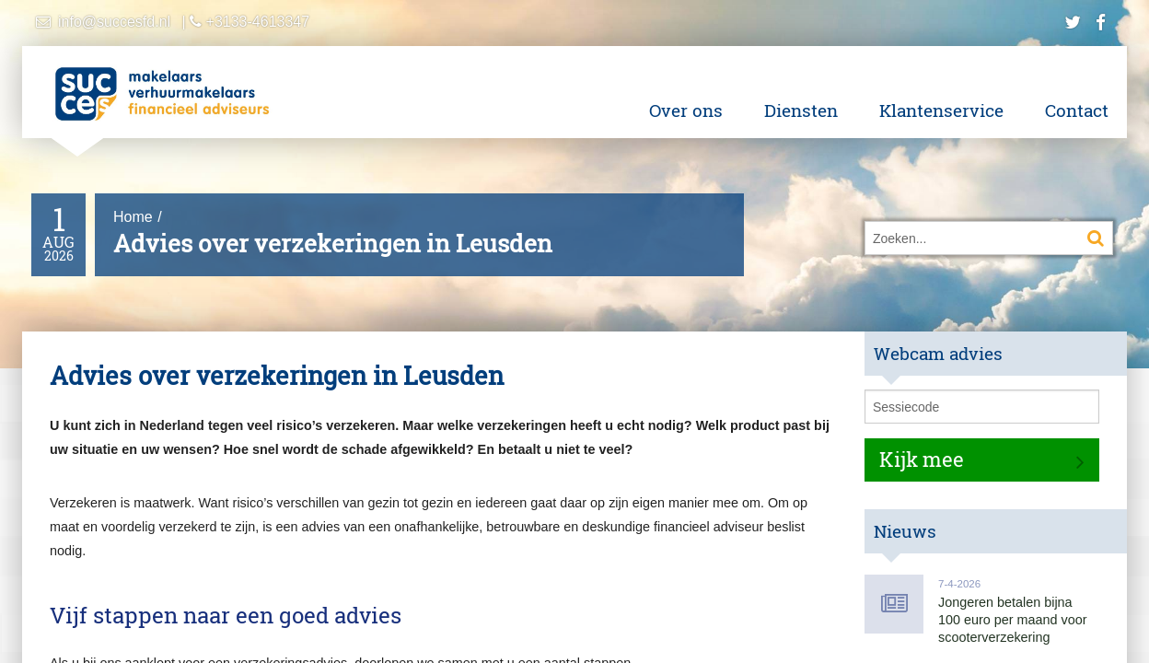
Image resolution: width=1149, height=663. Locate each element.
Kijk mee (921, 459)
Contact (1076, 110)
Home (133, 217)
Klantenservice (941, 110)
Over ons (686, 110)
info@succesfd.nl (114, 21)
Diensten (801, 110)
